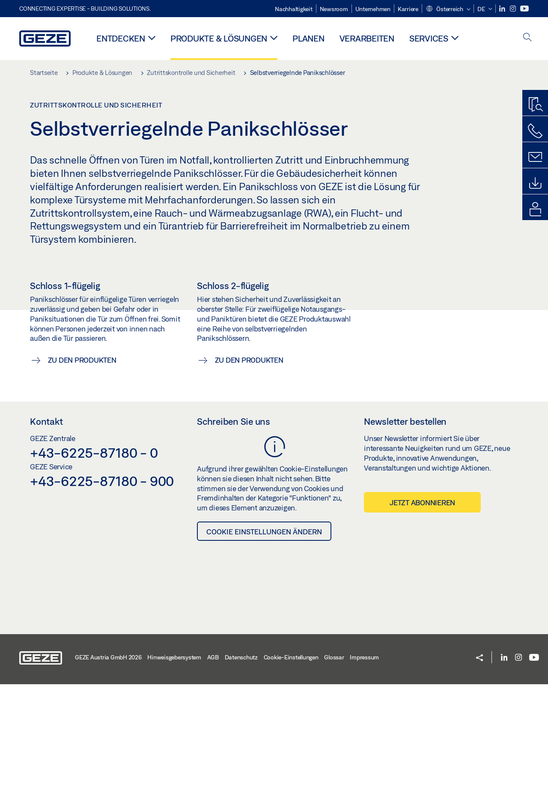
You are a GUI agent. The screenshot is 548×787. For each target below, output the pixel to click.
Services (428, 38)
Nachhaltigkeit (294, 9)
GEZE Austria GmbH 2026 (108, 760)
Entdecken (120, 38)
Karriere (408, 9)
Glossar (334, 760)
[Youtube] (524, 8)
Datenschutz (241, 760)
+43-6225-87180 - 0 (94, 555)
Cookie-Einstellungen (291, 760)
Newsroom (334, 9)
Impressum (364, 760)
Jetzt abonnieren (422, 605)
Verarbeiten (367, 38)
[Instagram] (513, 8)
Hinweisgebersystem (174, 760)
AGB (213, 760)
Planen (308, 38)
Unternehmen (372, 9)
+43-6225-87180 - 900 (102, 583)
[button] (448, 9)
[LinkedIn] (502, 8)
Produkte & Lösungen (218, 38)
